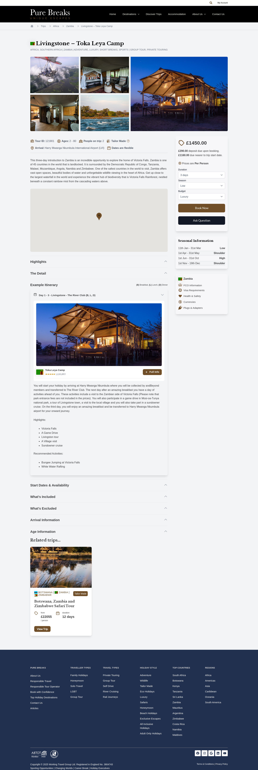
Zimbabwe (43, 598)
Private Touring (157, 53)
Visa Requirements (194, 293)
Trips (43, 29)
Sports (123, 53)
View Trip (42, 632)
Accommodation (185, 15)
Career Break (81, 768)
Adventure (81, 53)
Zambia (70, 29)
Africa (56, 29)
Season (182, 183)
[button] (211, 3)
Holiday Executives (100, 768)
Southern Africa (51, 53)
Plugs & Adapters (193, 311)
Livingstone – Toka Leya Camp (97, 29)
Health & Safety (192, 299)
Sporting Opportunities (41, 768)
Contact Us (220, 15)
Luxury (93, 53)
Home (131, 15)
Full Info (151, 375)
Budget (181, 194)
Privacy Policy (221, 764)
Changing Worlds (64, 768)
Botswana (43, 595)
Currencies (189, 305)
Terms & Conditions (205, 764)
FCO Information (193, 288)
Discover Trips (165, 15)
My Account (223, 3)
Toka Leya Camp (55, 373)
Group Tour (138, 53)
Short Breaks (108, 53)
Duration (182, 173)
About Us (204, 16)
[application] (152, 16)
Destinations (145, 16)
